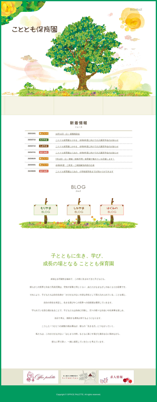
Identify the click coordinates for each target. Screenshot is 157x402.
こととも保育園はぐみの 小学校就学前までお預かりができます (84, 171)
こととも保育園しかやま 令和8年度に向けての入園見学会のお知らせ (87, 146)
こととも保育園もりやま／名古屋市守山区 (29, 105)
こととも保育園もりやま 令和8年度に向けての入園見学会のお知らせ (87, 140)
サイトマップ (136, 9)
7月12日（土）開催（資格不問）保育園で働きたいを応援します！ (85, 159)
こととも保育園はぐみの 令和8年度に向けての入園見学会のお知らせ (87, 153)
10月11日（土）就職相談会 (68, 134)
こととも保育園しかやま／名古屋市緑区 (78, 105)
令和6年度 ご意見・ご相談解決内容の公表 (75, 165)
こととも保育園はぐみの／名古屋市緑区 (127, 105)
